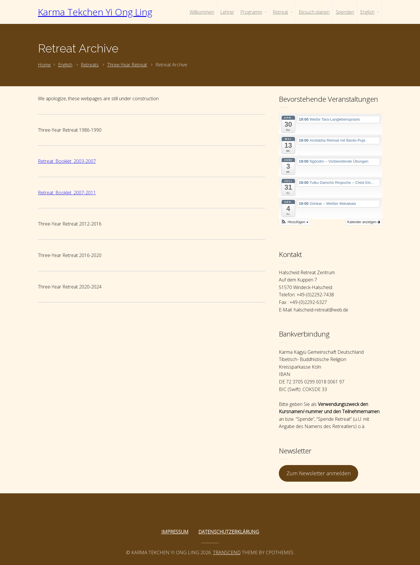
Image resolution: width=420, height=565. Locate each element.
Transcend (227, 552)
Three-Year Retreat (127, 64)
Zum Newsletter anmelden (318, 473)
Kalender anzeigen (363, 222)
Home (44, 64)
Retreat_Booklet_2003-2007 (67, 161)
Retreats (90, 64)
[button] (294, 222)
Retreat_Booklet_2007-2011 (67, 192)
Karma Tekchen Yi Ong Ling (95, 12)
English (65, 64)
